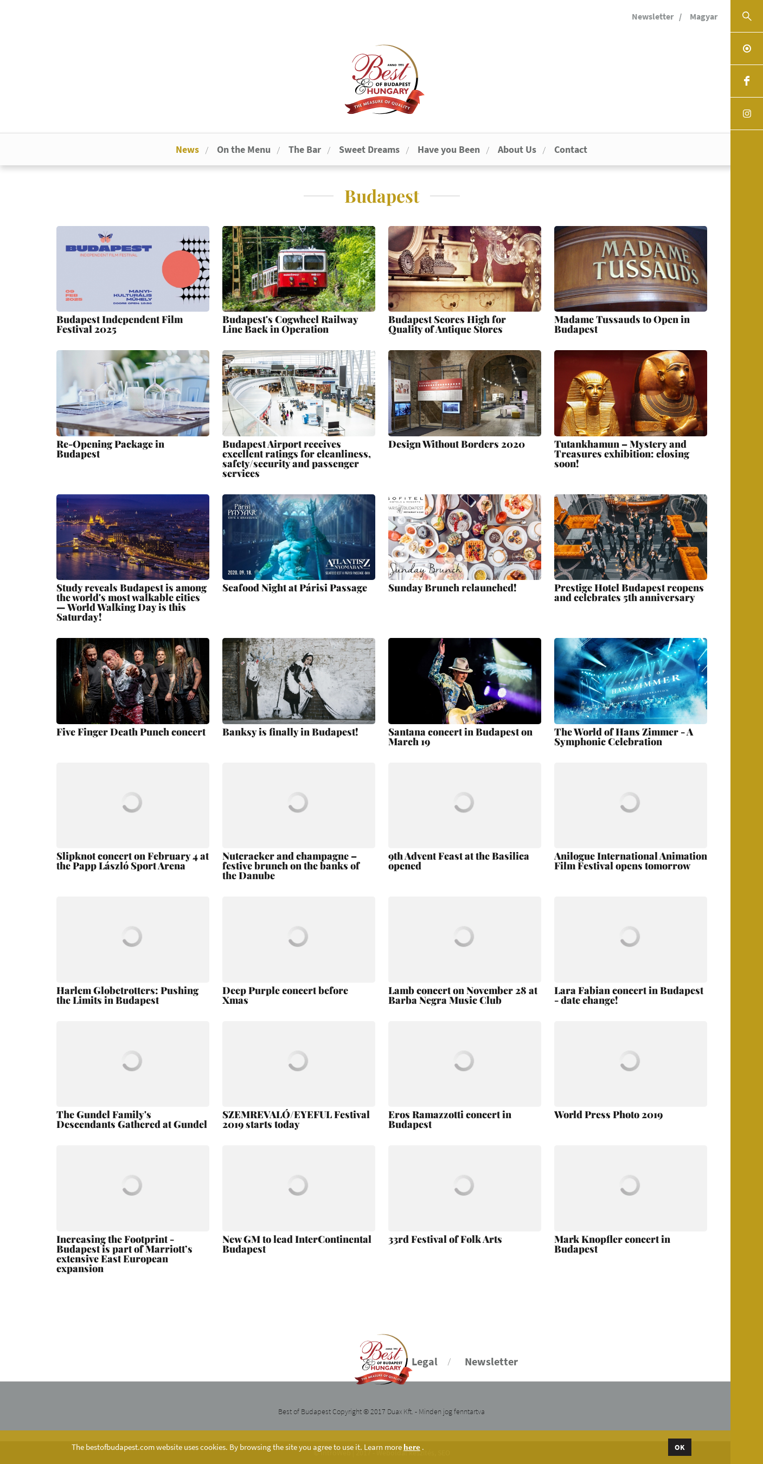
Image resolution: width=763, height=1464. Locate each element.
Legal (425, 1361)
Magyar (703, 16)
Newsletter (653, 16)
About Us (517, 149)
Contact (570, 149)
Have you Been (449, 149)
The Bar (304, 149)
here (411, 1447)
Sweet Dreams (369, 149)
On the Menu (244, 149)
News (187, 149)
